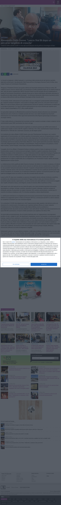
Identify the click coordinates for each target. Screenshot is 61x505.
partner (13, 241)
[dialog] (30, 252)
